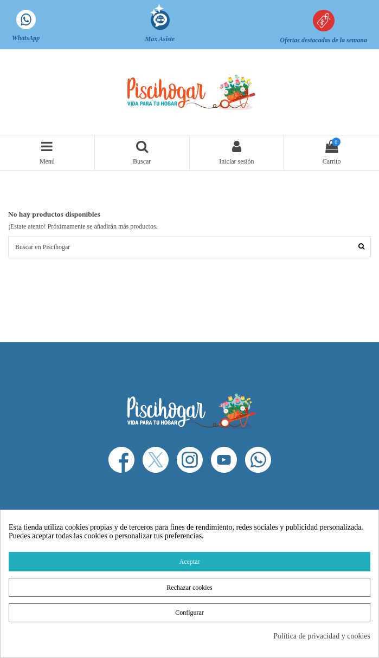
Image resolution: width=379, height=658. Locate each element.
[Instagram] (190, 460)
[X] (155, 460)
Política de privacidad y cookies (321, 636)
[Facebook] (121, 460)
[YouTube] (224, 460)
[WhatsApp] (258, 460)
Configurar (189, 612)
